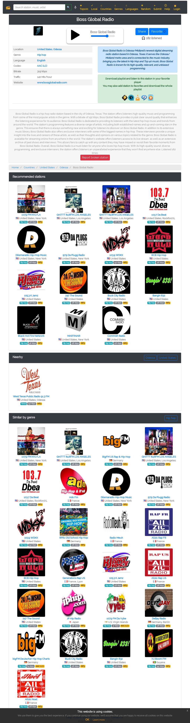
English (41, 60)
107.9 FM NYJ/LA (31, 214)
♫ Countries (105, 7)
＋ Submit (157, 7)
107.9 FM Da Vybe (116, 618)
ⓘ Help (167, 7)
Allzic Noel (31, 699)
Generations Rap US (74, 578)
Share (142, 31)
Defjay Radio (159, 618)
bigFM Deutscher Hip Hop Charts (31, 658)
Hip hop (41, 54)
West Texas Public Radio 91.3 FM (31, 396)
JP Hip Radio (74, 618)
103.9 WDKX (116, 255)
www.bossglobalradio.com (52, 82)
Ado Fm (73, 497)
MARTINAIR (73, 335)
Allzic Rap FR (159, 537)
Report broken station (95, 157)
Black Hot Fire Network (31, 335)
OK (87, 719)
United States (44, 49)
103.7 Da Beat (158, 214)
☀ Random (145, 7)
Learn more (99, 720)
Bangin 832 (159, 295)
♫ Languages (131, 7)
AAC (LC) (42, 65)
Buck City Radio (116, 295)
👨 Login (177, 7)
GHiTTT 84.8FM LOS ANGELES (74, 214)
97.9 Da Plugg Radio (74, 255)
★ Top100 (84, 7)
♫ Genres (118, 7)
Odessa (57, 49)
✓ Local (94, 7)
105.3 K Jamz (31, 295)
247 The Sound (73, 295)
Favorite (158, 31)
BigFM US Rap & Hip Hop (116, 456)
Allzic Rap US (158, 578)
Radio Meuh (116, 537)
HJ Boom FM (159, 658)
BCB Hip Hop (158, 255)
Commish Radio (116, 335)
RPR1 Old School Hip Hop (73, 537)
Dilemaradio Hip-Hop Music (31, 255)
